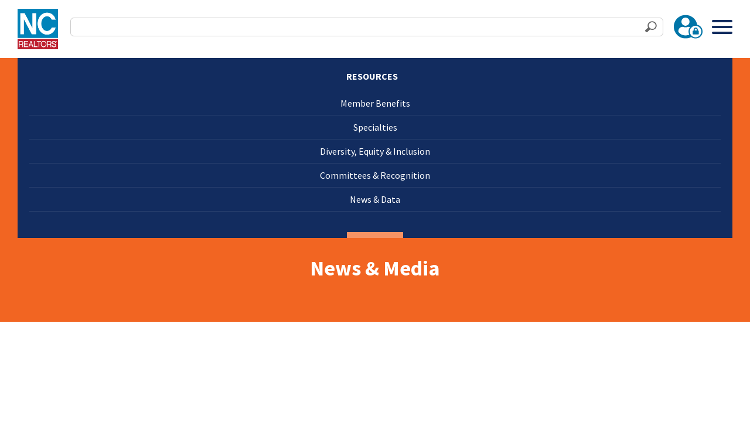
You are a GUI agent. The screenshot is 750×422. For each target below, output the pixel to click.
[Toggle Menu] (722, 26)
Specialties (375, 127)
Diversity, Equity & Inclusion (375, 151)
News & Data (375, 199)
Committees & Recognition (375, 175)
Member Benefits (375, 103)
